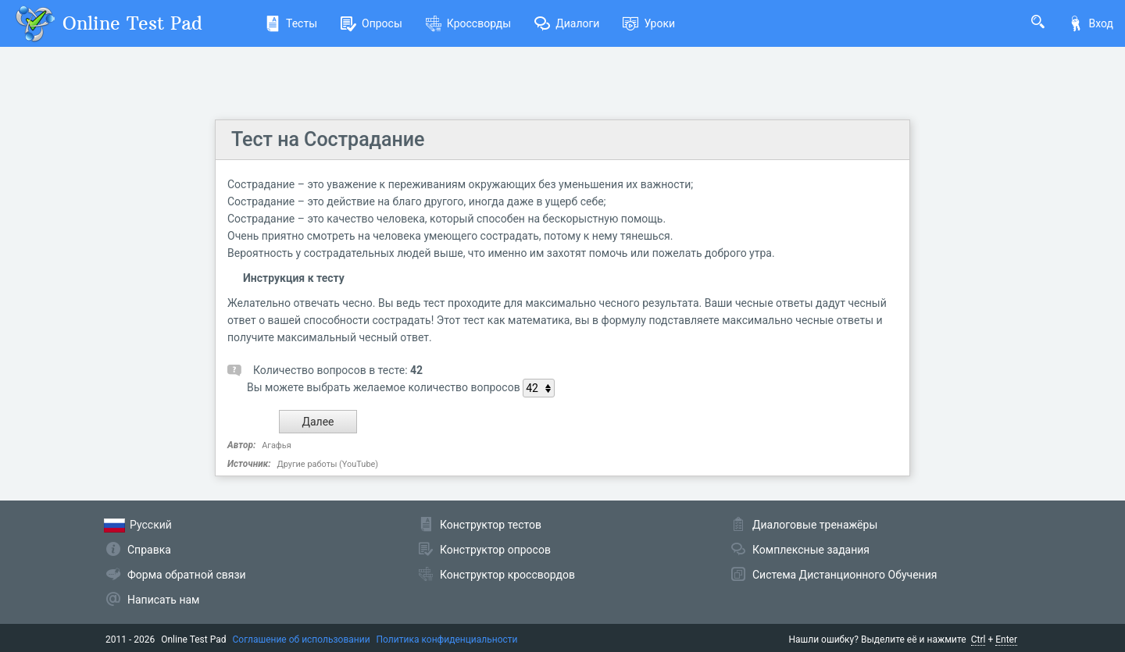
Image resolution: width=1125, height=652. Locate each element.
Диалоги (566, 23)
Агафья (276, 445)
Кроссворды (468, 23)
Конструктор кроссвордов (507, 574)
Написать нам (163, 599)
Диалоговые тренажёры (814, 524)
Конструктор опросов (495, 549)
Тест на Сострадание (328, 139)
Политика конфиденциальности (447, 639)
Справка (149, 549)
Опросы (371, 23)
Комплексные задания (811, 549)
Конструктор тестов (490, 524)
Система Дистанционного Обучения (844, 574)
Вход (1090, 23)
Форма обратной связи (186, 574)
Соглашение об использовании (301, 639)
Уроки (649, 23)
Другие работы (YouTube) (327, 464)
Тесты (291, 23)
